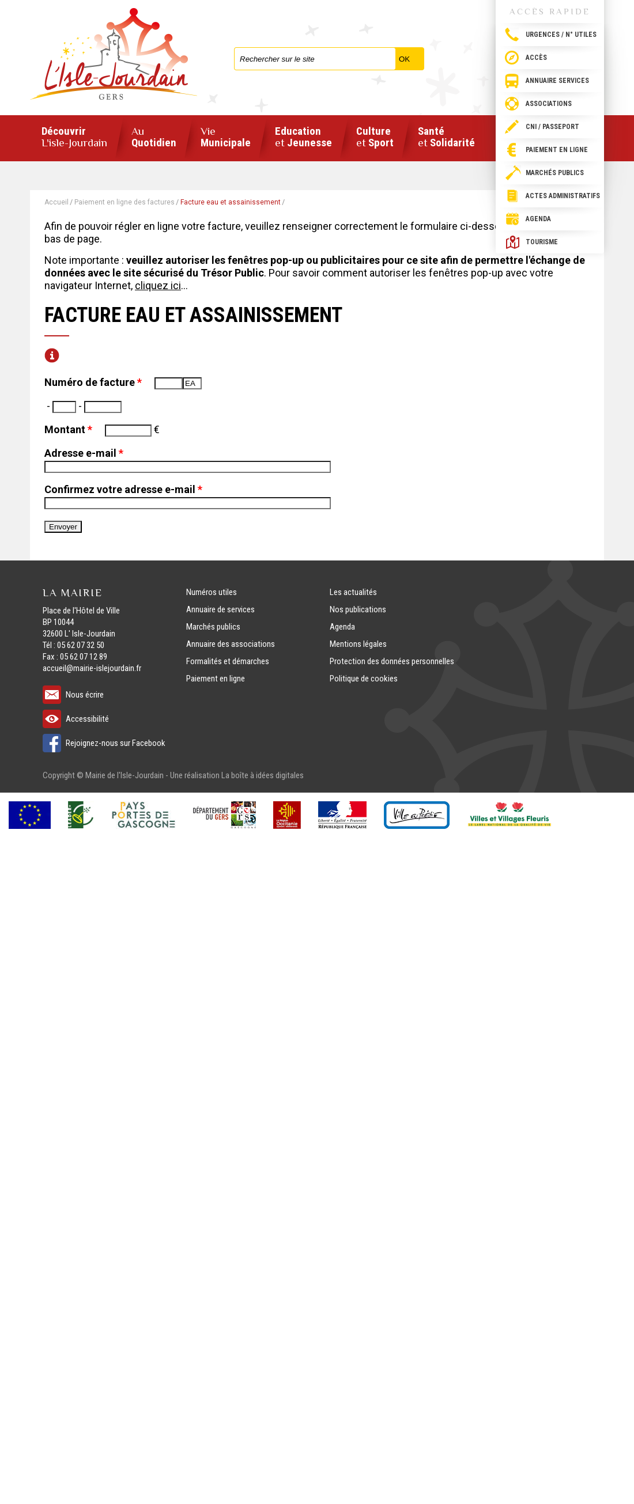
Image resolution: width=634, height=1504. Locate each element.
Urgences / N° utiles (561, 35)
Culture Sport (375, 137)
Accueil (56, 202)
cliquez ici (158, 285)
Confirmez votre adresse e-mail (123, 489)
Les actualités (353, 592)
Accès (536, 58)
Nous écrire (85, 695)
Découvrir (74, 137)
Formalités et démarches (227, 661)
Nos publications (358, 609)
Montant (68, 429)
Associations (549, 104)
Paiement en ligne (557, 150)
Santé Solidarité (446, 137)
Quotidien (153, 137)
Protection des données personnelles (392, 661)
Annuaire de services (220, 609)
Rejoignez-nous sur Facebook (115, 743)
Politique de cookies (364, 678)
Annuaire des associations (230, 644)
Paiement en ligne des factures (124, 202)
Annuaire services (557, 81)
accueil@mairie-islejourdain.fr (92, 668)
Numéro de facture (93, 382)
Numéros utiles (211, 592)
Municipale (226, 137)
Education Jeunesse (303, 137)
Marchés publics (555, 173)
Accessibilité (87, 719)
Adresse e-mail (83, 453)
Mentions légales (358, 644)
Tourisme (542, 242)
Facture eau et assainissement (230, 202)
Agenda (538, 219)
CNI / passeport (552, 127)
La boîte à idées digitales (262, 775)
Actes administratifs (563, 196)
